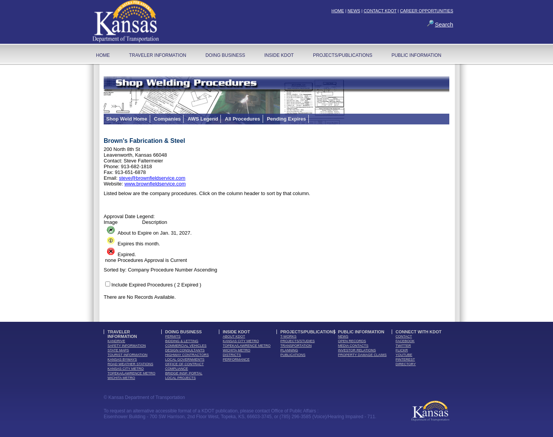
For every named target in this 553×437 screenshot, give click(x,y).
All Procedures (242, 119)
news (343, 336)
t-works (288, 336)
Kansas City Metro (126, 369)
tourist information (127, 355)
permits (172, 336)
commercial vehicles (186, 346)
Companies (167, 119)
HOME (337, 10)
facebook (405, 341)
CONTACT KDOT (380, 10)
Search (444, 24)
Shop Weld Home (126, 119)
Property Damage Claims (362, 355)
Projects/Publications (342, 55)
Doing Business (225, 55)
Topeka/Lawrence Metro (132, 373)
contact (404, 336)
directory (406, 364)
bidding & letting (182, 341)
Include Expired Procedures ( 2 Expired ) (156, 285)
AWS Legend (202, 119)
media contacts (353, 346)
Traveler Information (157, 55)
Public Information (416, 55)
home (103, 55)
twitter (403, 346)
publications (292, 355)
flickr (402, 350)
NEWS (354, 10)
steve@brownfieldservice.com (152, 178)
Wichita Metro (121, 378)
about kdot (234, 336)
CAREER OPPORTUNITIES (426, 10)
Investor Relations (357, 350)
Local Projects (180, 378)
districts (232, 355)
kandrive (116, 341)
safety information (127, 346)
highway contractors (187, 355)
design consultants (185, 350)
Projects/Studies (297, 341)
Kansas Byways (122, 359)
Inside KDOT (279, 55)
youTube (404, 355)
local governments (184, 359)
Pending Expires (286, 119)
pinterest (405, 359)
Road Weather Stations (130, 364)
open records (352, 341)
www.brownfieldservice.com (155, 184)
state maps (118, 350)
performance (236, 359)
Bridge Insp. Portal (183, 373)
